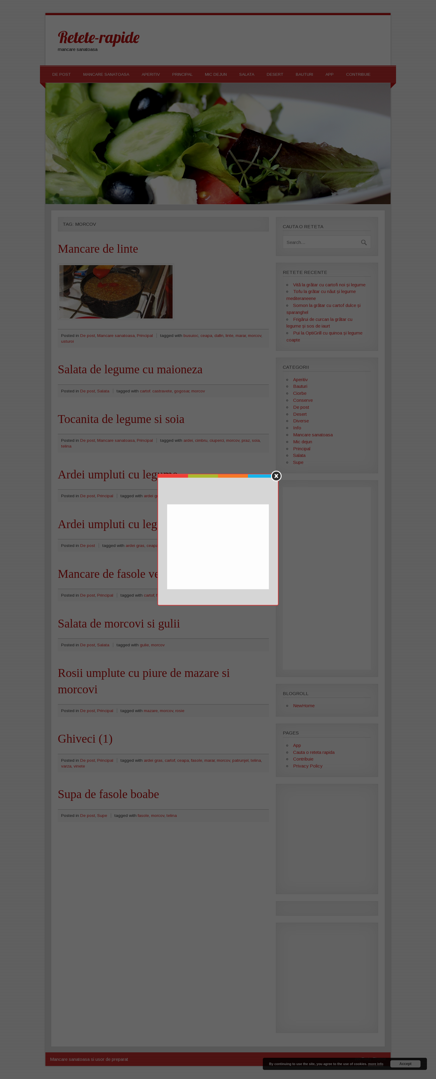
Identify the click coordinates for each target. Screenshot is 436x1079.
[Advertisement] (218, 547)
